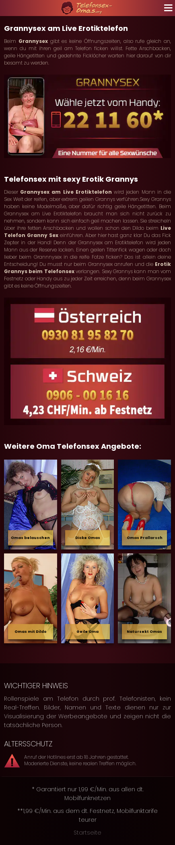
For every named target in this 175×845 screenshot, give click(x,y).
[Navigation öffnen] (167, 8)
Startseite (87, 833)
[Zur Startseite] (87, 8)
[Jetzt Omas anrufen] (87, 116)
